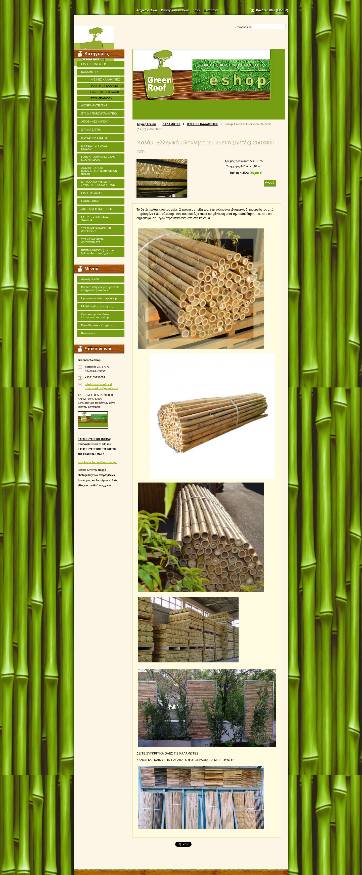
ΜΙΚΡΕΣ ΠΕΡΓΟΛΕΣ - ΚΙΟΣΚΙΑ (95, 147)
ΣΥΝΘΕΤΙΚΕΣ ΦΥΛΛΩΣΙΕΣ (107, 92)
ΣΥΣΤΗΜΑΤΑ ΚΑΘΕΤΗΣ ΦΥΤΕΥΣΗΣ (96, 230)
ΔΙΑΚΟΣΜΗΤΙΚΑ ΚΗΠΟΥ (97, 209)
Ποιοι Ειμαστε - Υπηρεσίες (97, 325)
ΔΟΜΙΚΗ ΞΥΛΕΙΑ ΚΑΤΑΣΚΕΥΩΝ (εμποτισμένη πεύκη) (99, 170)
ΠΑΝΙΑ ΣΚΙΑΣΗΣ (91, 201)
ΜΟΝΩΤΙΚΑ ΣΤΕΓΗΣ (94, 137)
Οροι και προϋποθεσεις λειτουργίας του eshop (95, 316)
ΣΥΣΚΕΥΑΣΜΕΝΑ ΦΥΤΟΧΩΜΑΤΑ (92, 241)
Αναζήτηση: (243, 26)
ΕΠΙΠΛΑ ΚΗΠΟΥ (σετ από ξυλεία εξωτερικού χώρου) (97, 252)
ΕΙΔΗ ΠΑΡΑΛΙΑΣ (91, 192)
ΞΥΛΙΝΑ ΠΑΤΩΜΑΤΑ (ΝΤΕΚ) (99, 113)
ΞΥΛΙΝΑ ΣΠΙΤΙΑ (91, 129)
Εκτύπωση (211, 10)
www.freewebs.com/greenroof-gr (97, 462)
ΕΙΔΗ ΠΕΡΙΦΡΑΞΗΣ (94, 63)
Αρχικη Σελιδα (146, 124)
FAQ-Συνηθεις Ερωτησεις (97, 306)
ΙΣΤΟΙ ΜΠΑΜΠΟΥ (101, 98)
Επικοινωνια (89, 333)
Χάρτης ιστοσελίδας (175, 10)
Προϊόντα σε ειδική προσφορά (99, 298)
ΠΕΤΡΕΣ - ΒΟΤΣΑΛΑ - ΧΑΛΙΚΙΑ (95, 219)
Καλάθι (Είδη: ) (272, 10)
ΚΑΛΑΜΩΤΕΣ (171, 124)
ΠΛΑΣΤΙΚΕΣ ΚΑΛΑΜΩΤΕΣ (106, 85)
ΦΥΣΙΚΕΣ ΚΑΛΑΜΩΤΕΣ (202, 124)
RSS (197, 10)
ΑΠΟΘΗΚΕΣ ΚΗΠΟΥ (94, 121)
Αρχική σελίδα (146, 10)
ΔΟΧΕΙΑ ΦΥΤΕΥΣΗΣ (94, 105)
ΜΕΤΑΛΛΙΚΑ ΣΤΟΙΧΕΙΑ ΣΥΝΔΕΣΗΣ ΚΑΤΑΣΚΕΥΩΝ (98, 183)
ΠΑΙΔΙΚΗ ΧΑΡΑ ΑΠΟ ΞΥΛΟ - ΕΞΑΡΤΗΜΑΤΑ (99, 158)
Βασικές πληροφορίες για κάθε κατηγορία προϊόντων (100, 289)
